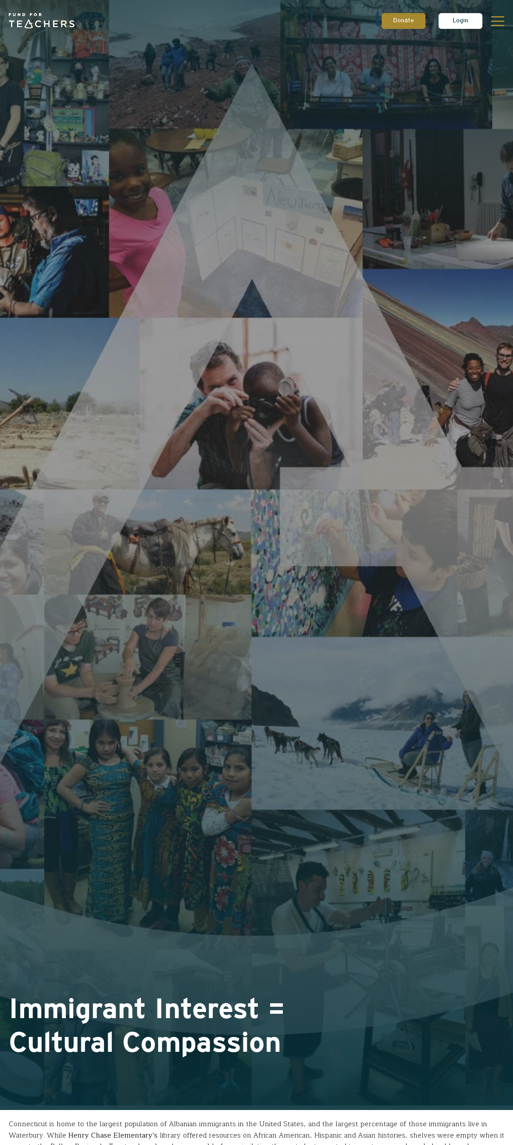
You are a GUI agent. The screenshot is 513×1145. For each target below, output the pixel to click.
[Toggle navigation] (497, 21)
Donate (403, 21)
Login (460, 21)
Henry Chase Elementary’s (113, 1135)
